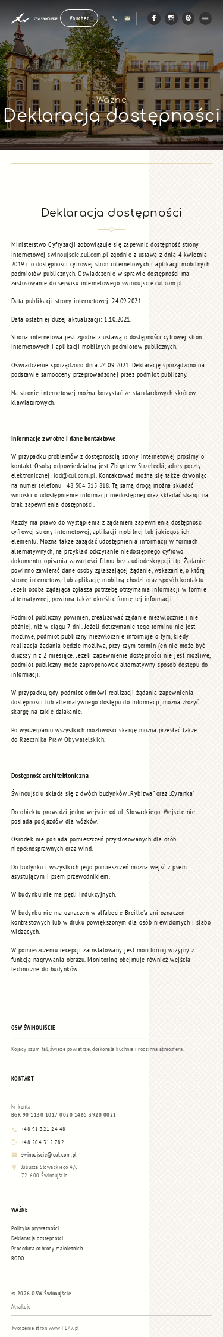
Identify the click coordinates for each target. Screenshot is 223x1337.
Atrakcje (21, 1306)
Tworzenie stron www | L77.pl (45, 1328)
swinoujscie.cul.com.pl (78, 254)
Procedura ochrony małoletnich (47, 1248)
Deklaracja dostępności (37, 1238)
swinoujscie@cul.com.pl (44, 1155)
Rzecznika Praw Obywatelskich (62, 739)
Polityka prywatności (35, 1228)
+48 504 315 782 (38, 1142)
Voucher (79, 18)
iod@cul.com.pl (75, 475)
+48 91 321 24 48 (38, 1129)
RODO (17, 1258)
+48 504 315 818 (86, 485)
